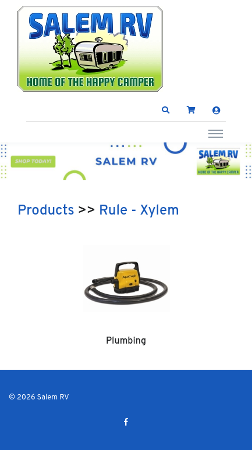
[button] (166, 110)
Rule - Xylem (139, 211)
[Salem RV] (90, 49)
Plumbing (126, 341)
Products (45, 211)
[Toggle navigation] (215, 133)
